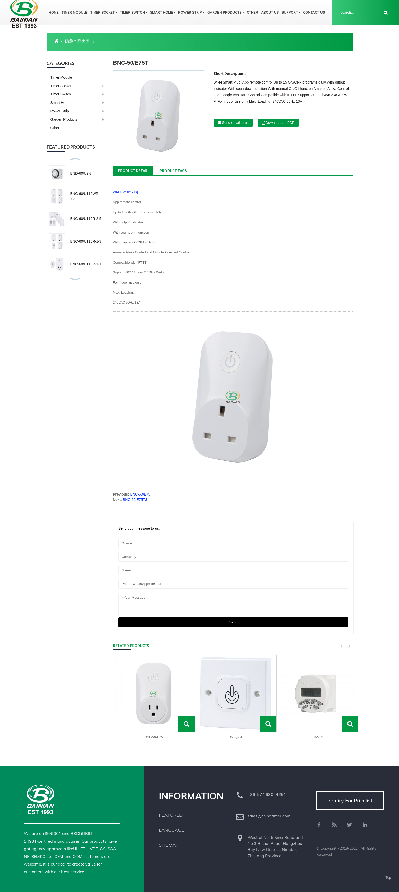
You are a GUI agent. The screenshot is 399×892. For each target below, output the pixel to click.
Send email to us (235, 123)
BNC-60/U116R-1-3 (85, 241)
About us (270, 12)
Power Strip (191, 12)
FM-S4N (317, 737)
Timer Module (74, 12)
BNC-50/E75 (140, 494)
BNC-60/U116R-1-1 (85, 264)
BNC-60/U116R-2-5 (85, 219)
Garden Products (225, 12)
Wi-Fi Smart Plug (125, 192)
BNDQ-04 (235, 737)
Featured (171, 815)
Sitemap (169, 845)
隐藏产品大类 (77, 41)
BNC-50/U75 (154, 737)
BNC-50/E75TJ (135, 500)
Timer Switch (133, 12)
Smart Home (162, 12)
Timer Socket (103, 12)
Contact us (314, 12)
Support (291, 12)
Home (54, 12)
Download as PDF (280, 123)
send (233, 622)
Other (252, 12)
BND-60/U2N (80, 173)
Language (171, 830)
